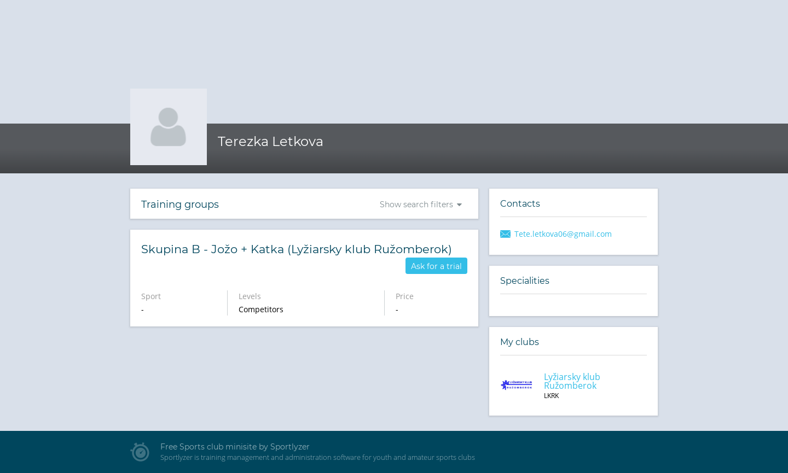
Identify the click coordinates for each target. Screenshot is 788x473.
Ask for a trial (436, 266)
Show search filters (416, 204)
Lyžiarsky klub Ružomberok (572, 381)
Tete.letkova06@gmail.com (563, 234)
